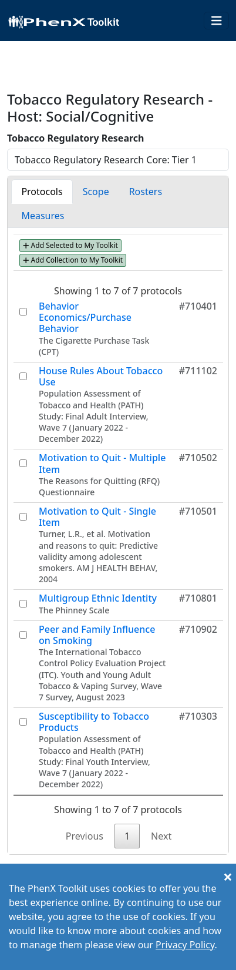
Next (161, 836)
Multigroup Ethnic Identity (98, 598)
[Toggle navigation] (217, 21)
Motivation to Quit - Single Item (97, 517)
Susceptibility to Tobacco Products (94, 722)
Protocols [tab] (41, 191)
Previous (84, 836)
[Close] (228, 877)
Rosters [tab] (145, 191)
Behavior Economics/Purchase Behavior (85, 317)
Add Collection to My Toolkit (73, 260)
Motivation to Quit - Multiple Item (102, 463)
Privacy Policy (185, 944)
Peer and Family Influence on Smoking (97, 635)
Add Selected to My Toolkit (70, 245)
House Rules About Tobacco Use (101, 376)
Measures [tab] (42, 215)
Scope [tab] (96, 191)
